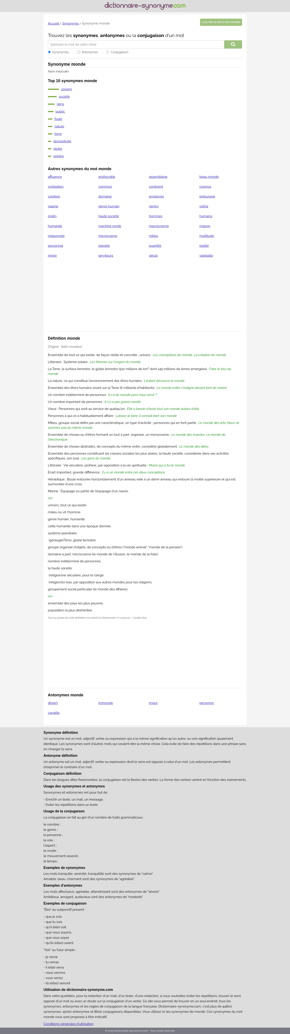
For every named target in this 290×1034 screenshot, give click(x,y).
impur (153, 703)
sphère (58, 156)
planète (104, 246)
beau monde (209, 177)
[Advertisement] (145, 297)
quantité (155, 246)
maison (204, 226)
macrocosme (159, 226)
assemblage (158, 177)
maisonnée (56, 236)
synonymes (85, 35)
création (54, 196)
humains (205, 216)
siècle (153, 256)
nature (59, 126)
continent (156, 187)
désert (53, 703)
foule (58, 119)
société (64, 97)
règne (52, 256)
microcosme (107, 236)
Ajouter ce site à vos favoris (221, 22)
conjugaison (150, 35)
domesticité (62, 141)
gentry (154, 206)
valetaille (206, 256)
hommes (155, 216)
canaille (54, 713)
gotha (203, 206)
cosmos (205, 187)
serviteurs (105, 256)
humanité (55, 226)
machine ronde (109, 226)
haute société (108, 216)
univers (66, 89)
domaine (105, 196)
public (60, 111)
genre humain (109, 206)
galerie (53, 206)
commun (105, 187)
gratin (52, 216)
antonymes (112, 35)
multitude (206, 236)
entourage (207, 196)
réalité (204, 246)
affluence (55, 177)
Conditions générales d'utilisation (69, 1024)
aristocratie (106, 177)
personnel (55, 246)
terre (58, 134)
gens (60, 104)
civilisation (55, 187)
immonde (105, 703)
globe (57, 149)
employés (156, 196)
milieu (153, 236)
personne (206, 703)
